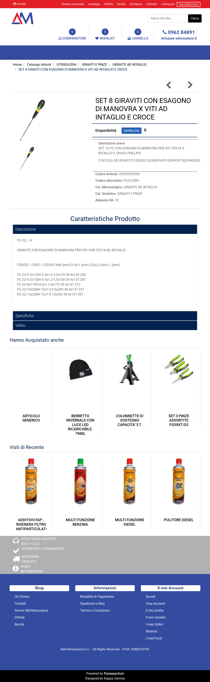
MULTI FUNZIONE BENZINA (80, 522)
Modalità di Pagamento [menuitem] (97, 597)
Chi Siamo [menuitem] (136, 4)
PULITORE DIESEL (179, 520)
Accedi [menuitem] (150, 597)
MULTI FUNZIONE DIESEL (129, 522)
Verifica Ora (131, 130)
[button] (195, 18)
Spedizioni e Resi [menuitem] (92, 603)
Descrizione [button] (25, 229)
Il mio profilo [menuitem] (155, 610)
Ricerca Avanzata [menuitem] (73, 4)
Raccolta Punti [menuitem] (188, 4)
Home (17, 65)
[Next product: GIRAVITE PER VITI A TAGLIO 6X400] (190, 85)
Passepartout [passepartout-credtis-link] (114, 673)
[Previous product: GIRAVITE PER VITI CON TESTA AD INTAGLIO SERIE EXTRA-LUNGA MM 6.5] (168, 85)
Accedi (19, 4)
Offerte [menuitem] (108, 4)
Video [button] (20, 325)
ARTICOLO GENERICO (31, 418)
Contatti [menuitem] (151, 4)
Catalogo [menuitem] (94, 4)
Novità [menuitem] (121, 4)
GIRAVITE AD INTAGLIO (129, 65)
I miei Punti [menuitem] (154, 638)
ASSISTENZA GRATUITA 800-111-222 (38, 541)
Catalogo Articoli (39, 65)
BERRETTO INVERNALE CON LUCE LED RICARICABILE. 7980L (80, 425)
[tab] (105, 229)
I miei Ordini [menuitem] (154, 624)
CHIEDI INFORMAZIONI (32, 569)
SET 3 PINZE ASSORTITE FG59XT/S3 (179, 420)
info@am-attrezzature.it (179, 38)
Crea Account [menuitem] (155, 603)
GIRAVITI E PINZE (94, 65)
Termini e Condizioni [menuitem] (95, 610)
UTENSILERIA (66, 65)
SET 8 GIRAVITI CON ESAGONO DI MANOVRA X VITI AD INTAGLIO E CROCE (72, 69)
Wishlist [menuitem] (151, 631)
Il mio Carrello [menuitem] (156, 617)
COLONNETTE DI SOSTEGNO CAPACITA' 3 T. (129, 420)
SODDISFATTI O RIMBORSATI (43, 549)
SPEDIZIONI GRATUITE (30, 559)
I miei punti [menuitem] (168, 4)
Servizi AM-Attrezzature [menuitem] (31, 610)
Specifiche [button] (24, 315)
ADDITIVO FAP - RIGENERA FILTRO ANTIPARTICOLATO (31, 524)
